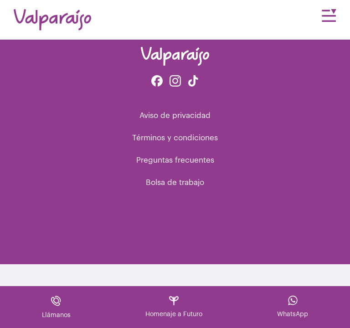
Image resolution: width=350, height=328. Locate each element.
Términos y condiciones (175, 138)
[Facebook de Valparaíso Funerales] (157, 81)
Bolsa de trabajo (175, 182)
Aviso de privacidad (175, 115)
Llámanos (56, 306)
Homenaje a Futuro (173, 307)
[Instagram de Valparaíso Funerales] (175, 81)
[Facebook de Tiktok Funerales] (193, 81)
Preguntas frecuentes (175, 160)
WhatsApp (292, 307)
